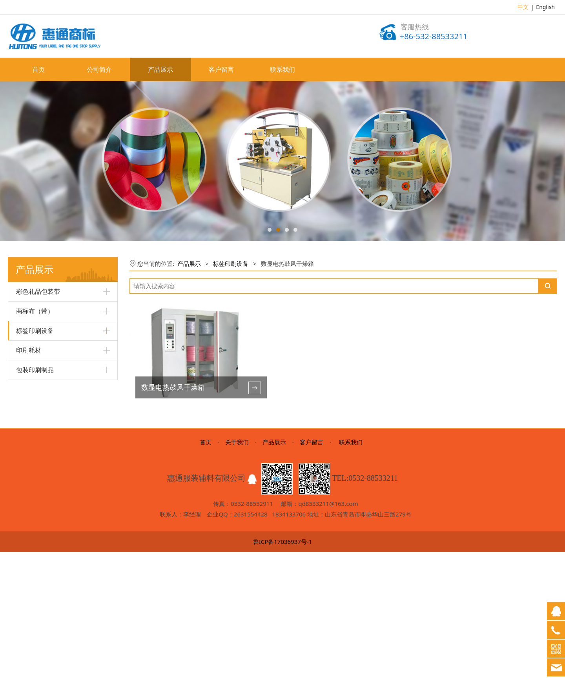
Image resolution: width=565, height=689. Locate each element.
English (545, 7)
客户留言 (221, 69)
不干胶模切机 (32, 458)
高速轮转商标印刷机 (41, 391)
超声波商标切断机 (38, 418)
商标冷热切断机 (35, 485)
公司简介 (99, 69)
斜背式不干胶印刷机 (41, 405)
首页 (38, 69)
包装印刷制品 (35, 538)
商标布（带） (35, 311)
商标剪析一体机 (35, 378)
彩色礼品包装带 (38, 291)
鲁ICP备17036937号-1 (282, 678)
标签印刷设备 (35, 330)
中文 (523, 7)
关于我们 (237, 579)
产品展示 (160, 69)
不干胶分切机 (32, 472)
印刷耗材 (28, 519)
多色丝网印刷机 (35, 351)
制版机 (24, 498)
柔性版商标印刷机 (38, 364)
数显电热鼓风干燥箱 (41, 431)
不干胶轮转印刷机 (38, 445)
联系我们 (282, 69)
